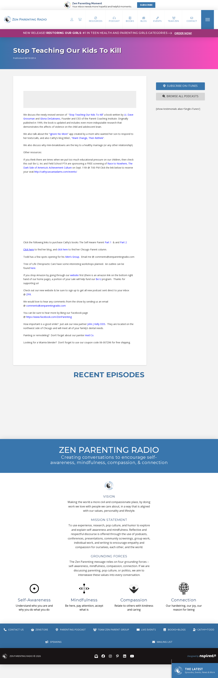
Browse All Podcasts (180, 96)
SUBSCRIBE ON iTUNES (180, 86)
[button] (114, 19)
